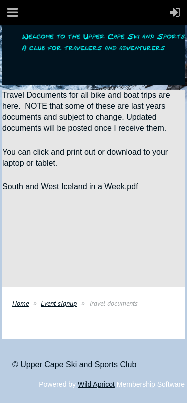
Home (20, 303)
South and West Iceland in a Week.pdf (70, 186)
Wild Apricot (96, 384)
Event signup (59, 303)
